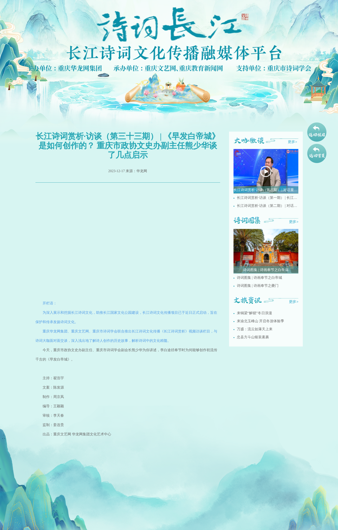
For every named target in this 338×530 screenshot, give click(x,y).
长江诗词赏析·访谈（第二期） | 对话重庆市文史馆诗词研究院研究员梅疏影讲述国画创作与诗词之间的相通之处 (267, 206)
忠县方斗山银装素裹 (253, 337)
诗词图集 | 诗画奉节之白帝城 (259, 277)
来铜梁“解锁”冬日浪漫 (254, 313)
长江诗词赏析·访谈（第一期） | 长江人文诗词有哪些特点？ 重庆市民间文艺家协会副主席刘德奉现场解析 (267, 198)
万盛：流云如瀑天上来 (254, 329)
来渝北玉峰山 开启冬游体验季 (260, 321)
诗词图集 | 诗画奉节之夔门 (258, 285)
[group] (266, 171)
